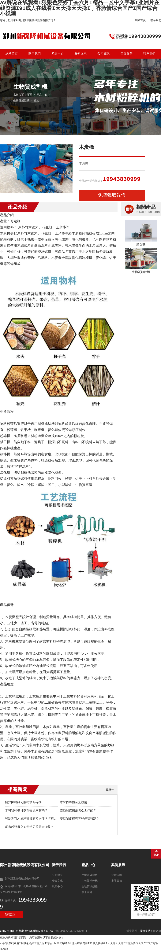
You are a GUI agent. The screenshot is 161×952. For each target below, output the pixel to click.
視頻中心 (57, 886)
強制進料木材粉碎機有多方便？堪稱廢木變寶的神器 (40, 819)
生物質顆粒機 (141, 272)
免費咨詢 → (11, 914)
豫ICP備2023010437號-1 (71, 931)
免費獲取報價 (111, 195)
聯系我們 (155, 20)
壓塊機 (140, 244)
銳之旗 (157, 931)
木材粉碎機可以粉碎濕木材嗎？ (26, 810)
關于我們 (34, 54)
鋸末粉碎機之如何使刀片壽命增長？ (29, 827)
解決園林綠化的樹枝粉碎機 (23, 802)
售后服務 (126, 54)
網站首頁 (140, 20)
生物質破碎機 (90, 875)
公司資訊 (103, 54)
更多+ (110, 789)
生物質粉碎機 (90, 880)
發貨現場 (116, 875)
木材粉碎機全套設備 (73, 802)
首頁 (29, 94)
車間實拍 (116, 880)
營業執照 (131, 931)
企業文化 (57, 880)
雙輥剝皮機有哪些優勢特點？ (79, 819)
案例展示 (80, 54)
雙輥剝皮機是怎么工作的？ (78, 810)
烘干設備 (87, 892)
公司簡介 (57, 875)
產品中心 (57, 54)
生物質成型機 (21, 100)
